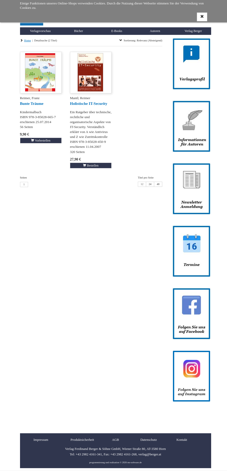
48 (158, 184)
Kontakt (181, 440)
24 (150, 184)
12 (142, 184)
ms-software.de (134, 462)
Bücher (78, 31)
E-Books (116, 31)
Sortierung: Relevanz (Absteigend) (140, 40)
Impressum (41, 440)
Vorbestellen (40, 140)
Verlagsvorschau (40, 31)
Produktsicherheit (82, 440)
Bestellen (91, 165)
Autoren (155, 31)
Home (27, 40)
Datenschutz (148, 440)
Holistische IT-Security (88, 103)
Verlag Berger (193, 31)
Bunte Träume (31, 103)
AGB (115, 440)
